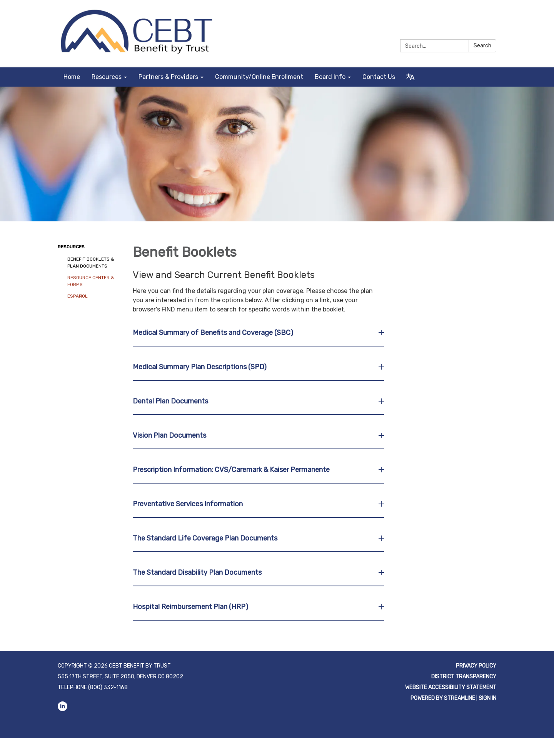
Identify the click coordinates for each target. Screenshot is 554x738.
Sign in (487, 698)
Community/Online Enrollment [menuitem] (259, 76)
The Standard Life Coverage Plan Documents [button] (206, 538)
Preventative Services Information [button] (188, 504)
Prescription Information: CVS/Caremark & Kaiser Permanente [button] (232, 469)
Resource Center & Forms (90, 281)
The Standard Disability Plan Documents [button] (198, 572)
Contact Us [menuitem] (378, 76)
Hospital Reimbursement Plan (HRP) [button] (191, 606)
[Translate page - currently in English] (410, 77)
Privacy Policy (476, 666)
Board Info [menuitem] (330, 76)
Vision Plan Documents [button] (170, 435)
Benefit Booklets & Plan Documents (90, 262)
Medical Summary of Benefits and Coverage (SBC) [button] (214, 332)
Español (77, 296)
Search (482, 45)
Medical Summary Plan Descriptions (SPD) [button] (200, 367)
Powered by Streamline (442, 698)
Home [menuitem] (71, 76)
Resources (71, 246)
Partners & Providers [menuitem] (168, 76)
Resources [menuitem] (107, 76)
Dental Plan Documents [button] (171, 401)
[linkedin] (491, 15)
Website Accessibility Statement (450, 687)
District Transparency (463, 676)
